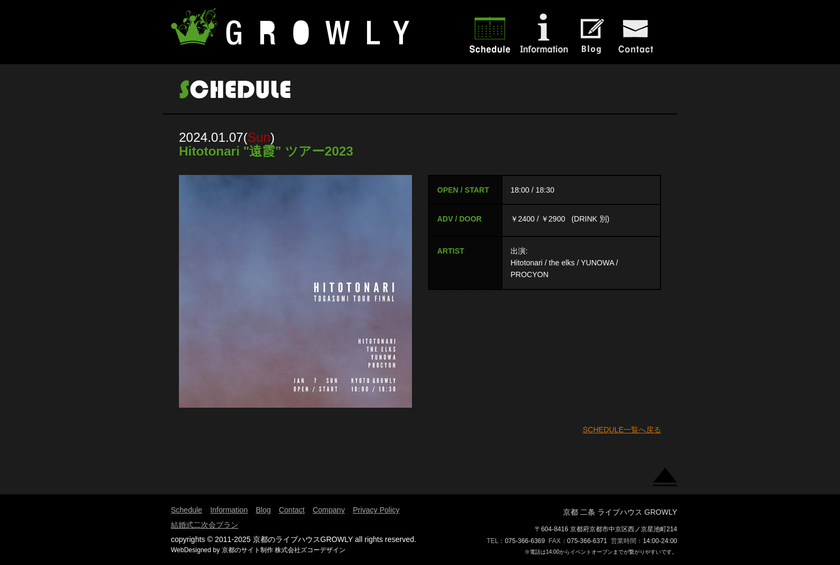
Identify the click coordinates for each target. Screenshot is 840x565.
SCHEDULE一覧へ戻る (622, 429)
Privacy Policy (376, 510)
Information (229, 510)
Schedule (186, 510)
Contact (291, 510)
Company (329, 510)
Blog (263, 510)
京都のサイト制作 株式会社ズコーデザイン (284, 550)
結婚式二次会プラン (204, 525)
